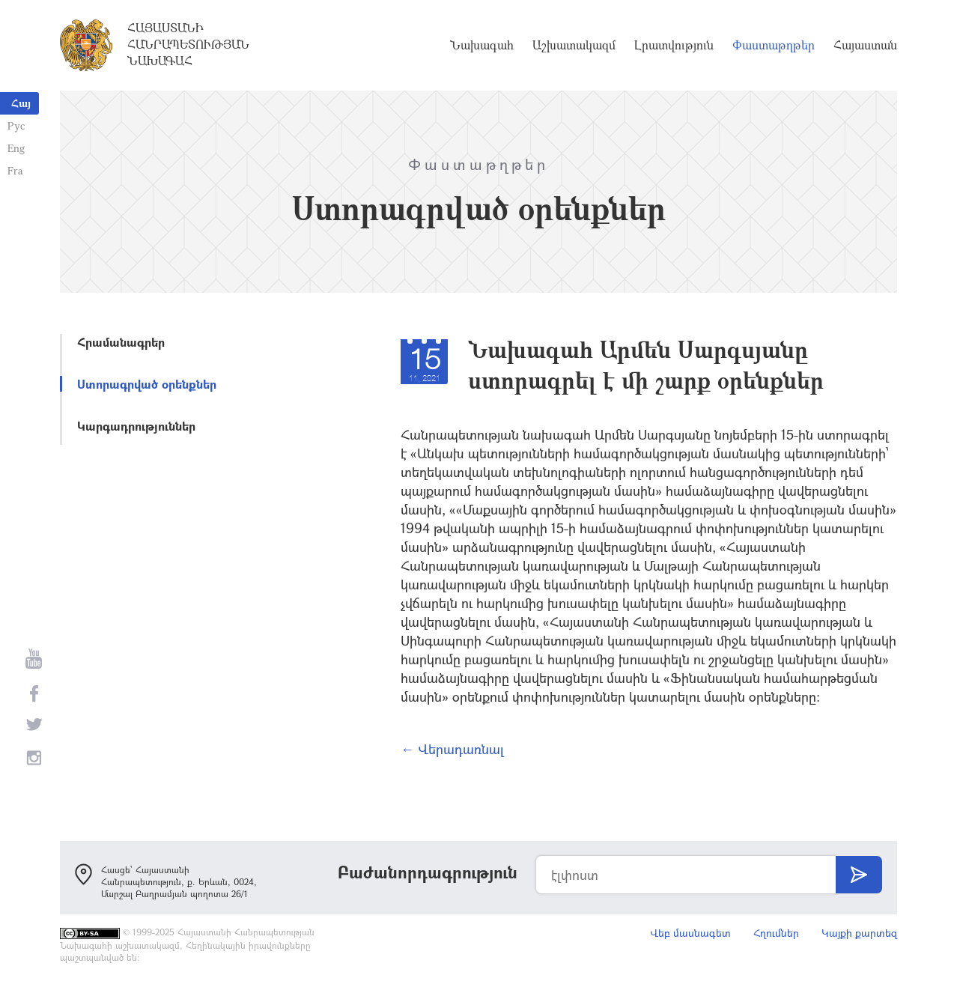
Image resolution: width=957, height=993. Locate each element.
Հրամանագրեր (121, 342)
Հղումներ (776, 933)
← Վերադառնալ (452, 749)
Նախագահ (482, 45)
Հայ (21, 103)
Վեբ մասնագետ (690, 933)
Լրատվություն (674, 45)
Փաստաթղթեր (773, 45)
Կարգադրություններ (136, 426)
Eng (16, 148)
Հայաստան (865, 45)
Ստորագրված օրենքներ (146, 384)
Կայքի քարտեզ (859, 933)
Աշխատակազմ (574, 45)
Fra (15, 170)
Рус (16, 125)
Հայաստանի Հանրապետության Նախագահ (188, 44)
